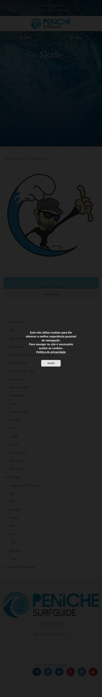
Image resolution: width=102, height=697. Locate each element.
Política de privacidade (51, 352)
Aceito (51, 363)
